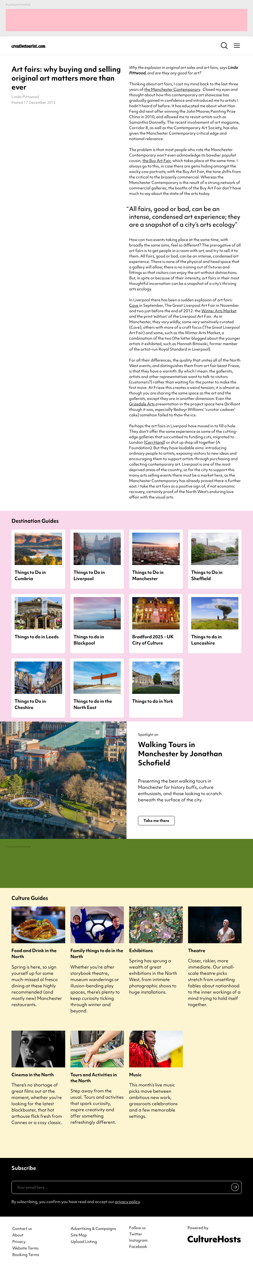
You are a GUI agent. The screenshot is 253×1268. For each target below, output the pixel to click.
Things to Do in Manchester (148, 575)
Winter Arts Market (219, 311)
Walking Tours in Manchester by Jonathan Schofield (180, 753)
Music (135, 1075)
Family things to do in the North (96, 953)
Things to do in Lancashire (206, 640)
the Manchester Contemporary (172, 89)
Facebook (138, 1246)
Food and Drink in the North (34, 953)
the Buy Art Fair (156, 160)
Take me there (156, 820)
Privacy (19, 1242)
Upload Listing (84, 1242)
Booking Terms (25, 1255)
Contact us (22, 1229)
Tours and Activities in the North (93, 1078)
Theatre (196, 950)
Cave (134, 305)
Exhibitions (141, 950)
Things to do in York (152, 701)
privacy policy (127, 1201)
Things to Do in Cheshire (30, 704)
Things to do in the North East (93, 704)
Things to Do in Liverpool (89, 575)
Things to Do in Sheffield (206, 575)
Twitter (135, 1234)
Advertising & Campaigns (93, 1229)
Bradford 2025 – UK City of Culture (153, 640)
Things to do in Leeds (37, 637)
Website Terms (25, 1248)
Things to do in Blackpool (89, 640)
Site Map (79, 1235)
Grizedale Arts (142, 404)
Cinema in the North (32, 1075)
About (17, 1235)
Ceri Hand (154, 442)
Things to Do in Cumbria (30, 575)
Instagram (138, 1240)
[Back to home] (28, 45)
